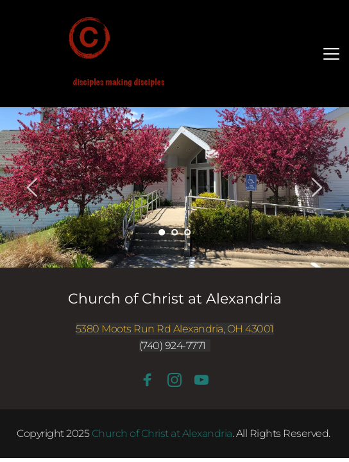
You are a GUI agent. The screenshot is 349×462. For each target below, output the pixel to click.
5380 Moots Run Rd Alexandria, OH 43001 (175, 329)
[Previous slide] (32, 187)
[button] (331, 54)
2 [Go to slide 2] (174, 232)
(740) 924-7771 (172, 345)
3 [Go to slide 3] (187, 232)
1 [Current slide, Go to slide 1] (161, 232)
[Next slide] (316, 187)
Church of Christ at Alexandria (175, 298)
